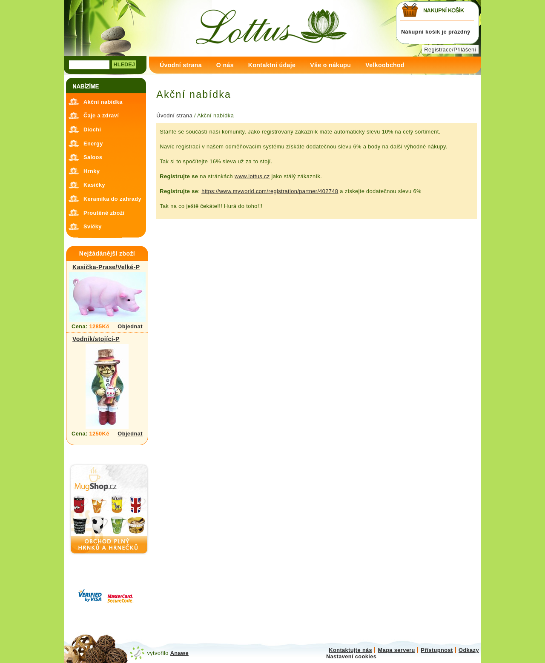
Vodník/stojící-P (96, 339)
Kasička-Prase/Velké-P (106, 267)
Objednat (130, 326)
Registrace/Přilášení (450, 49)
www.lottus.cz (252, 176)
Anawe (179, 653)
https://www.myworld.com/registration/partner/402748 (269, 191)
